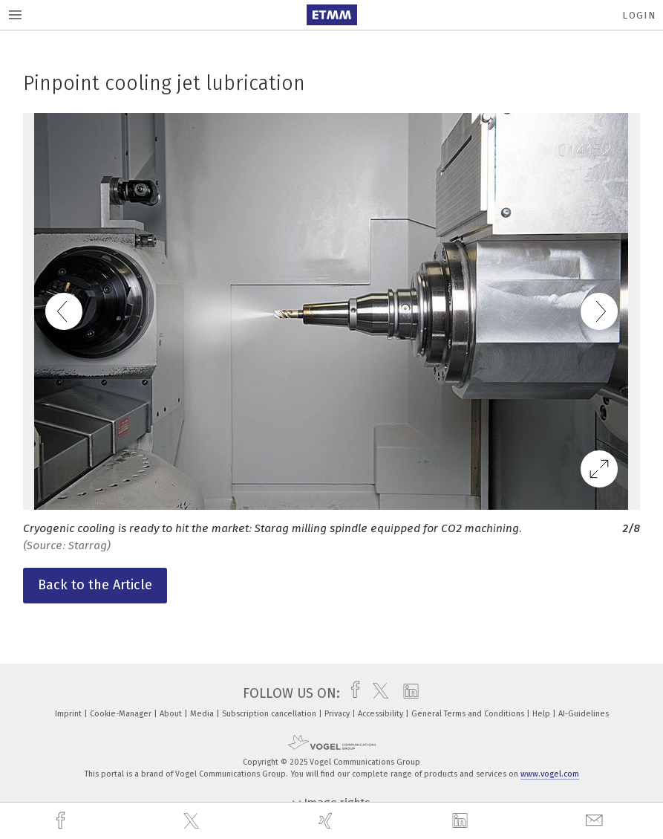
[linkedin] (462, 821)
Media (203, 714)
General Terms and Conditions (468, 714)
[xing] (327, 821)
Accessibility (381, 714)
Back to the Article (95, 585)
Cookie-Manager (122, 714)
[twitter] (193, 821)
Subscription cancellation (270, 714)
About (172, 714)
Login (639, 15)
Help (542, 714)
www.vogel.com (549, 774)
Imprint (69, 714)
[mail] (596, 820)
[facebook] (62, 820)
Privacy (338, 714)
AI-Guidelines (583, 714)
